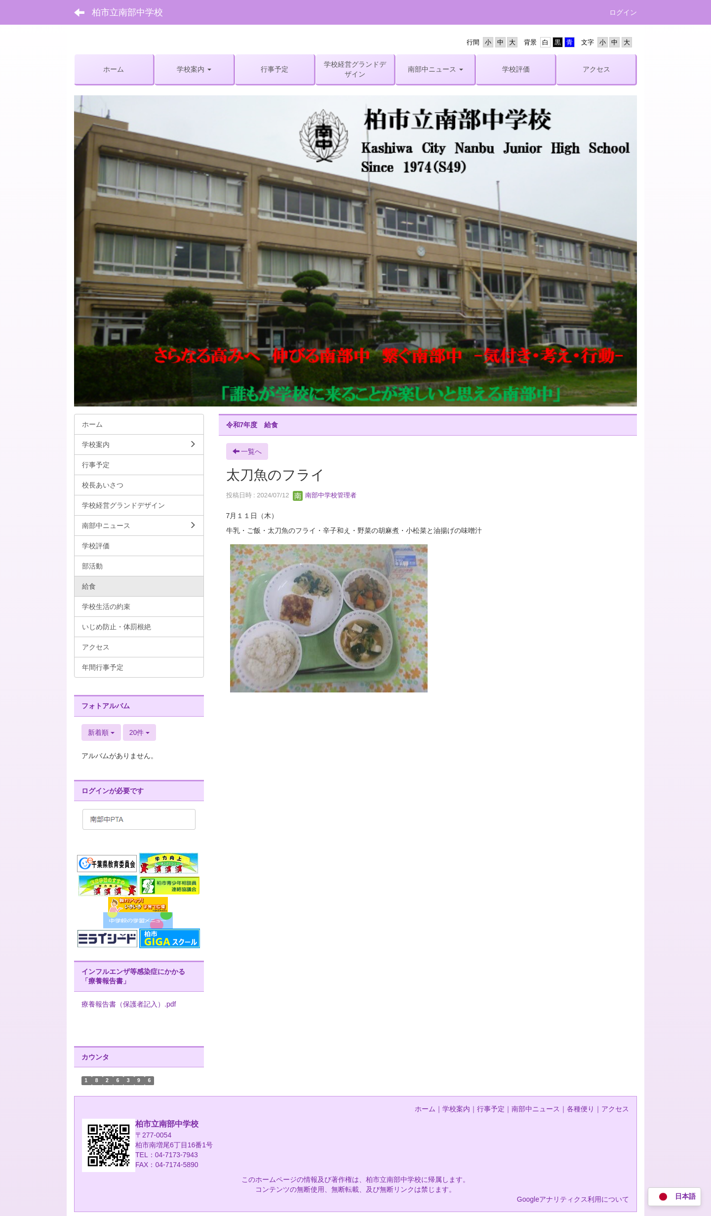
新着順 (101, 732)
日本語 (674, 1197)
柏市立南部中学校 (127, 12)
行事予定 (491, 1109)
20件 (139, 732)
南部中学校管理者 (325, 495)
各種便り (580, 1109)
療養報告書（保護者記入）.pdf (128, 1004)
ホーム (425, 1109)
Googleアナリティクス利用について (573, 1199)
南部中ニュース (536, 1109)
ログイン (623, 12)
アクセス (615, 1109)
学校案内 (456, 1109)
